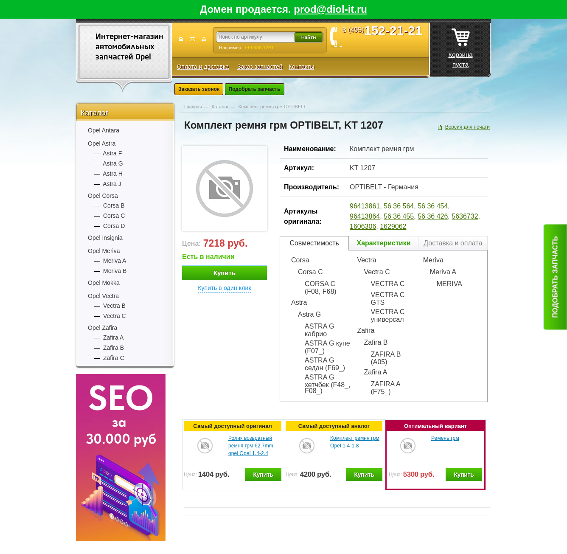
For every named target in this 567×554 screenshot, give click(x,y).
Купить (224, 272)
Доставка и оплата (453, 243)
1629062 (393, 226)
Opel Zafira (102, 327)
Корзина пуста (460, 45)
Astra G (113, 163)
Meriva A (114, 260)
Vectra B (114, 305)
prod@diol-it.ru (330, 9)
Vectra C (114, 315)
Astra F (112, 153)
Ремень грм (445, 438)
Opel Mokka (104, 282)
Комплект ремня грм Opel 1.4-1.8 (354, 442)
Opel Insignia (105, 237)
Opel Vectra (103, 295)
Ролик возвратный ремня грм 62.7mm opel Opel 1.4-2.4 (250, 445)
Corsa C (114, 215)
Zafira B (113, 347)
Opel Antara (103, 130)
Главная (193, 106)
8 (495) (385, 30)
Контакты (301, 66)
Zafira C (113, 357)
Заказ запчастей (259, 66)
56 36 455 (399, 216)
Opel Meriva (104, 250)
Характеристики (383, 243)
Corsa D (114, 225)
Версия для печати (467, 127)
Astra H (113, 173)
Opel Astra (101, 143)
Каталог (94, 113)
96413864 (365, 216)
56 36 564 (399, 206)
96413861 (365, 206)
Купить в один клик (224, 287)
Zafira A (113, 337)
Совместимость (314, 243)
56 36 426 (433, 216)
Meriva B (114, 270)
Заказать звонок (198, 89)
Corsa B (114, 205)
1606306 (363, 226)
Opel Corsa (103, 195)
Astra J (112, 183)
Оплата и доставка (203, 66)
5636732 (465, 216)
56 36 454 (433, 206)
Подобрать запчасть (255, 89)
